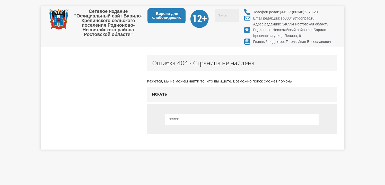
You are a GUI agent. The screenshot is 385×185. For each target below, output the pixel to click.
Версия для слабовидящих (166, 15)
